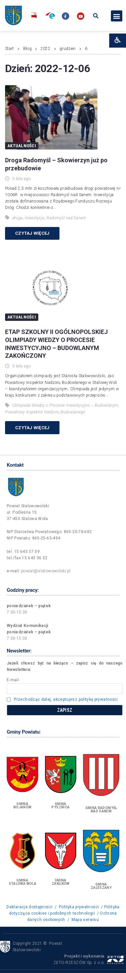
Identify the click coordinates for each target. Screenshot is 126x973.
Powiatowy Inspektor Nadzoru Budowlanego (45, 412)
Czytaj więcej (32, 233)
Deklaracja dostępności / (31, 907)
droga (17, 218)
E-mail (13, 680)
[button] (116, 15)
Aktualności (21, 145)
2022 (45, 48)
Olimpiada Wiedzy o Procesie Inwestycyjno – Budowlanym (65, 405)
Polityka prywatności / (81, 907)
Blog (27, 48)
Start (9, 48)
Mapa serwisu (85, 919)
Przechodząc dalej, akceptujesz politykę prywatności (66, 699)
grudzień (67, 48)
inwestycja (34, 218)
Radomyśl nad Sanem (66, 218)
